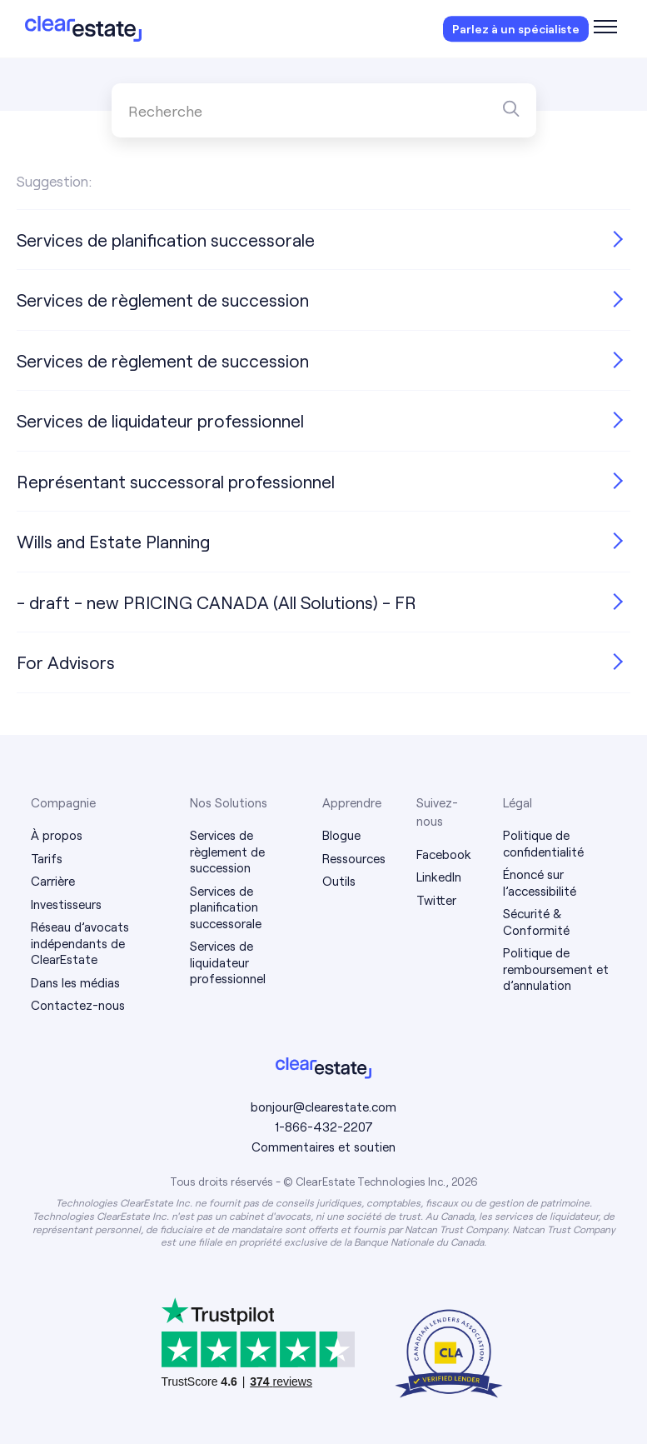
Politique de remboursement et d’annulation (556, 968)
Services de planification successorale (166, 239)
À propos (56, 834)
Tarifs (46, 858)
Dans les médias (75, 982)
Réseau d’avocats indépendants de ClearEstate (80, 943)
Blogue (341, 834)
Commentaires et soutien (323, 1146)
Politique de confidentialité (543, 843)
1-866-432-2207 (324, 1126)
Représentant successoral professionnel (176, 481)
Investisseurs (66, 904)
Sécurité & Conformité (536, 921)
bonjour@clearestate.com (323, 1106)
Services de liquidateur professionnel (160, 420)
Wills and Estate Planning (113, 541)
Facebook (443, 854)
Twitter (436, 899)
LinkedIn (438, 876)
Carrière (53, 880)
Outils (339, 880)
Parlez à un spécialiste (516, 29)
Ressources (354, 858)
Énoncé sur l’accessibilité (539, 882)
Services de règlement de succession (163, 299)
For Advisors (66, 662)
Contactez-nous (78, 1004)
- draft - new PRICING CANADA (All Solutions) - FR (216, 602)
